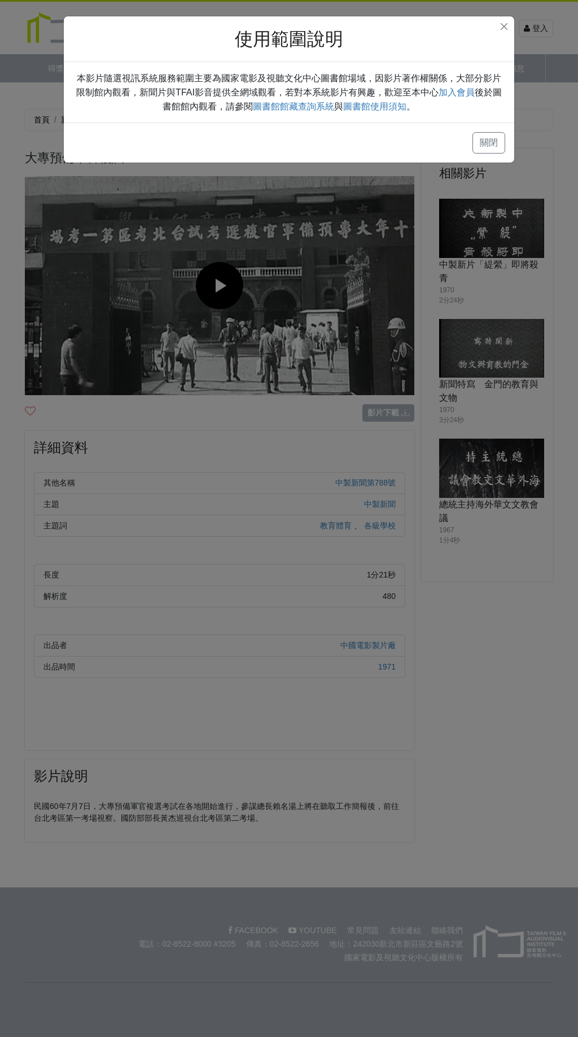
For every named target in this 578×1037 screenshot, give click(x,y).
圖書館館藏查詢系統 (293, 106)
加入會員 (457, 92)
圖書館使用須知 (374, 106)
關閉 (489, 142)
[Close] (504, 26)
